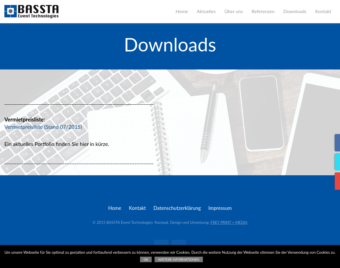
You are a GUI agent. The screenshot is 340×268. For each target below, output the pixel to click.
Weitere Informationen (178, 259)
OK (146, 259)
